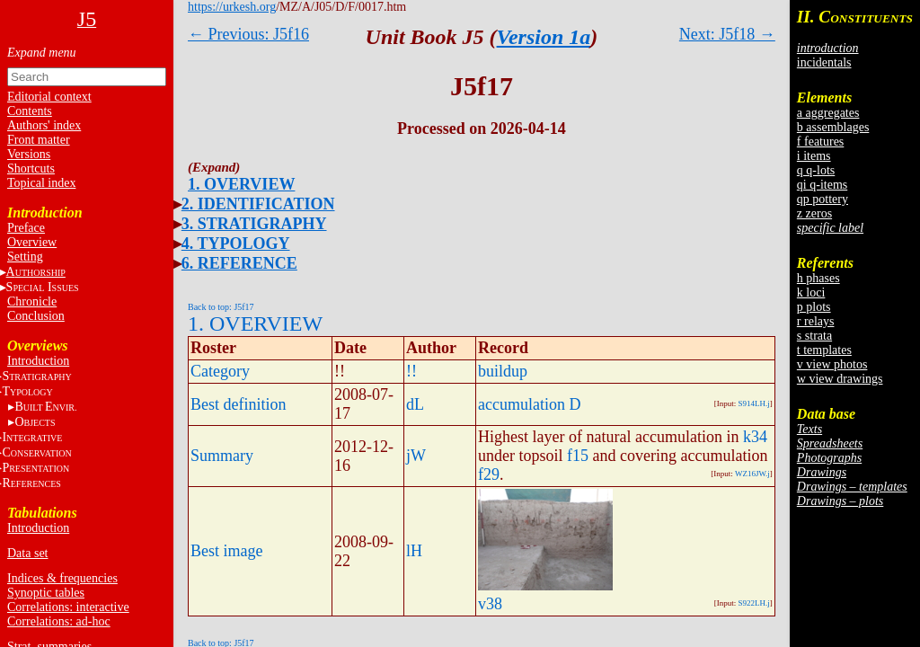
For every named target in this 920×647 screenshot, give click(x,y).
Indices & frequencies (62, 578)
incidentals (824, 62)
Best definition (238, 404)
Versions (28, 154)
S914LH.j (754, 403)
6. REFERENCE (239, 263)
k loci (811, 292)
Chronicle (32, 301)
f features (820, 141)
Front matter (38, 139)
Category (220, 371)
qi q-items (822, 184)
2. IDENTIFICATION (258, 204)
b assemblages (833, 127)
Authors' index (44, 125)
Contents (29, 111)
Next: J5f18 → (727, 34)
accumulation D (529, 404)
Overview (32, 242)
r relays (816, 321)
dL (415, 404)
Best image (226, 551)
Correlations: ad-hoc (59, 621)
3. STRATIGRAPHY (254, 224)
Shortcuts (31, 168)
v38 (490, 604)
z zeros (814, 213)
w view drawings (840, 379)
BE (45, 406)
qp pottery (822, 199)
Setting (25, 256)
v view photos (832, 364)
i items (814, 156)
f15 (577, 456)
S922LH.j (754, 602)
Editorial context (49, 96)
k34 (755, 437)
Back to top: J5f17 (221, 307)
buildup (502, 371)
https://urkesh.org (232, 6)
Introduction (38, 361)
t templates (824, 350)
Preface (26, 228)
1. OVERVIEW (241, 184)
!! (411, 371)
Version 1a (544, 37)
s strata (814, 335)
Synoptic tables (45, 592)
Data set (27, 553)
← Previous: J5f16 (248, 34)
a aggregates (828, 113)
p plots (814, 307)
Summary (221, 456)
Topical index (41, 183)
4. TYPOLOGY (235, 244)
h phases (818, 278)
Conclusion (36, 316)
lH (414, 551)
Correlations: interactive (68, 607)
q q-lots (816, 170)
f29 (489, 474)
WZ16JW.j (752, 473)
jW (416, 456)
